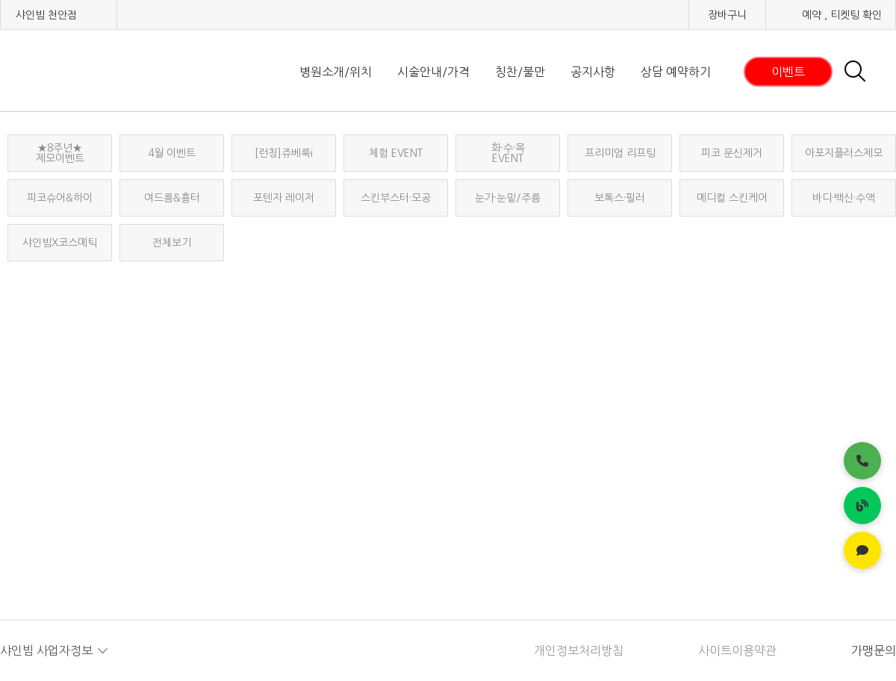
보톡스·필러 (619, 198)
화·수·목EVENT (508, 153)
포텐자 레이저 (283, 198)
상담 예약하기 (676, 72)
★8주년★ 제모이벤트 (60, 153)
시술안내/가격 (433, 72)
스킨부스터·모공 (396, 198)
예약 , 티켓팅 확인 (842, 15)
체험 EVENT (396, 153)
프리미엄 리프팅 (620, 153)
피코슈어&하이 (60, 198)
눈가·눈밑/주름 (508, 198)
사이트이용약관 (737, 650)
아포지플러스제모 (844, 153)
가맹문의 (873, 650)
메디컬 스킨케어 (732, 198)
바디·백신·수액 (843, 198)
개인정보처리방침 (578, 650)
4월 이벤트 (172, 153)
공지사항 (592, 72)
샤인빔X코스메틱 (59, 242)
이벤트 (788, 72)
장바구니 (727, 15)
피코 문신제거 (731, 153)
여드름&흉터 (172, 198)
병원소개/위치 (335, 72)
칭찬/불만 (520, 72)
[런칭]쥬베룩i (284, 153)
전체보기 (171, 242)
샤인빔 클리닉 (78, 71)
